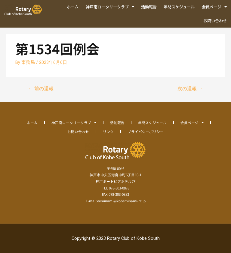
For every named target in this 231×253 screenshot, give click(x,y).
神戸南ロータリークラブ (110, 7)
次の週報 (190, 88)
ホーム (73, 7)
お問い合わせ (215, 20)
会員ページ (214, 7)
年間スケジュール (179, 7)
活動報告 (149, 7)
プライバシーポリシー (146, 131)
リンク (108, 131)
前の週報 (41, 88)
